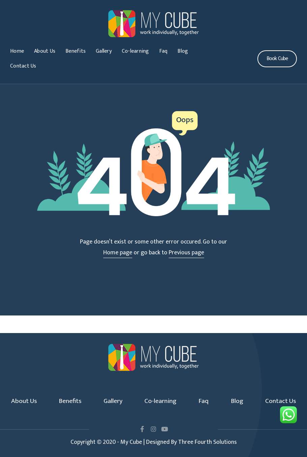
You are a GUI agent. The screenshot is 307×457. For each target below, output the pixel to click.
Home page (117, 253)
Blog (182, 51)
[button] (277, 58)
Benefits (75, 51)
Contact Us (23, 66)
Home (17, 51)
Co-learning (135, 51)
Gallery (104, 51)
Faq (163, 51)
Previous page (186, 253)
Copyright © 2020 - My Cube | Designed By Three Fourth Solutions (154, 442)
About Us (44, 51)
